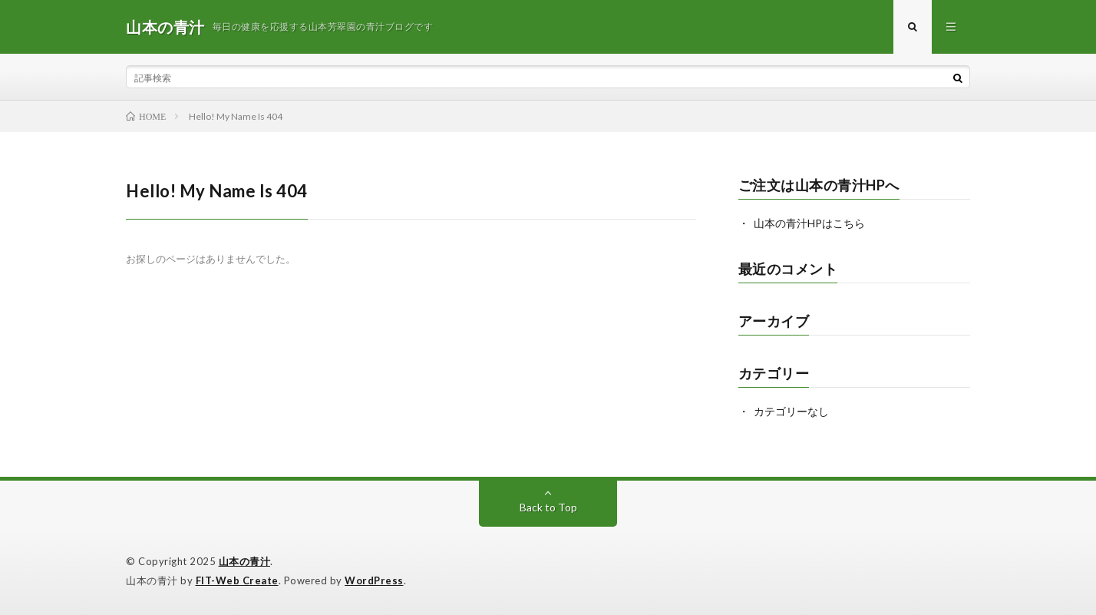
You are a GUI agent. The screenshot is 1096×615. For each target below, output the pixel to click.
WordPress (374, 580)
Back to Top (548, 507)
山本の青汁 (245, 561)
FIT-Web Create (237, 580)
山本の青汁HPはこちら (809, 223)
